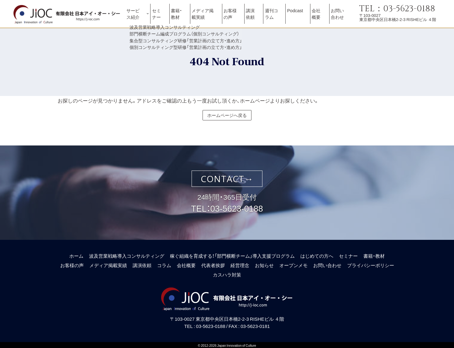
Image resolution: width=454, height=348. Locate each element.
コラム (164, 263)
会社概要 (319, 17)
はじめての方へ (316, 254)
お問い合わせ (340, 17)
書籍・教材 (179, 17)
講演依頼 (256, 17)
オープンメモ (293, 263)
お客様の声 (234, 17)
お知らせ (264, 263)
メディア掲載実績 (208, 17)
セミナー (161, 17)
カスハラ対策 (227, 273)
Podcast (299, 15)
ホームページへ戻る (227, 113)
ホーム (76, 254)
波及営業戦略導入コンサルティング (126, 254)
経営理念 (239, 263)
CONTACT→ (227, 177)
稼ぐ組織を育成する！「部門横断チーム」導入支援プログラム (232, 254)
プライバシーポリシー (370, 263)
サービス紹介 (136, 17)
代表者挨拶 (213, 263)
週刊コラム (275, 17)
